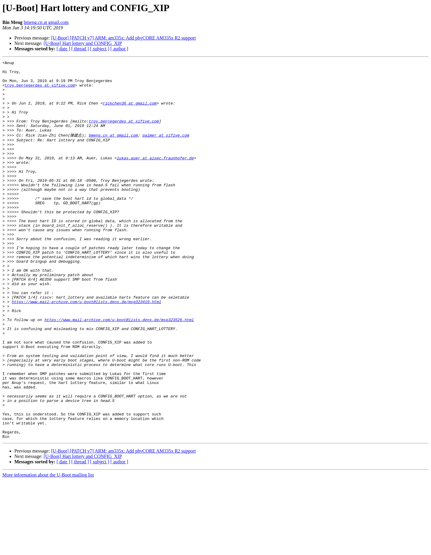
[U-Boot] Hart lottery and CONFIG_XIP (83, 43)
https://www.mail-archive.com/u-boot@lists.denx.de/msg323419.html (86, 349)
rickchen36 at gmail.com (129, 112)
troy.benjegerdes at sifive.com (40, 90)
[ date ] (63, 48)
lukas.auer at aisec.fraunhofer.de (155, 177)
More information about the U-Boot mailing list (48, 549)
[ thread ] (80, 48)
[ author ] (119, 48)
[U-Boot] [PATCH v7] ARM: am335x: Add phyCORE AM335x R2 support (123, 37)
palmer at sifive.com (165, 149)
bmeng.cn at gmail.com (46, 22)
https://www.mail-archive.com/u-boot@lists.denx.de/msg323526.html (119, 371)
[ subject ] (99, 48)
